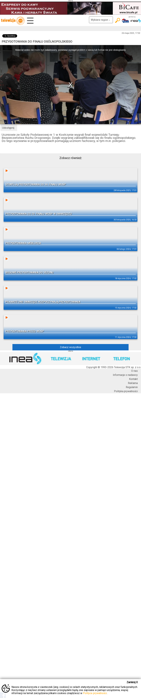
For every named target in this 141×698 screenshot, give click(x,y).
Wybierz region (101, 19)
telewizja (13, 21)
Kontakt (133, 379)
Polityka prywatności (126, 391)
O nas (134, 370)
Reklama (133, 383)
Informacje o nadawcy (125, 374)
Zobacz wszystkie (70, 347)
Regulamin (132, 387)
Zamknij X (132, 682)
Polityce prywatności (95, 693)
